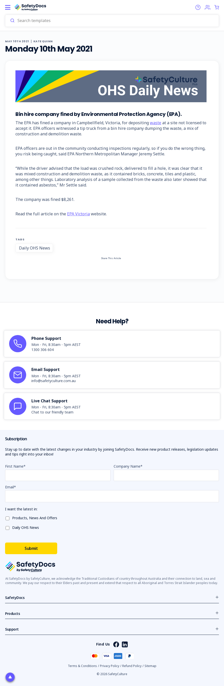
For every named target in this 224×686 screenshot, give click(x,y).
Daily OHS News (34, 248)
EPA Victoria (78, 214)
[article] (112, 344)
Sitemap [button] (150, 666)
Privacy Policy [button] (109, 666)
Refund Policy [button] (131, 666)
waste (155, 123)
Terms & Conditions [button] (82, 666)
